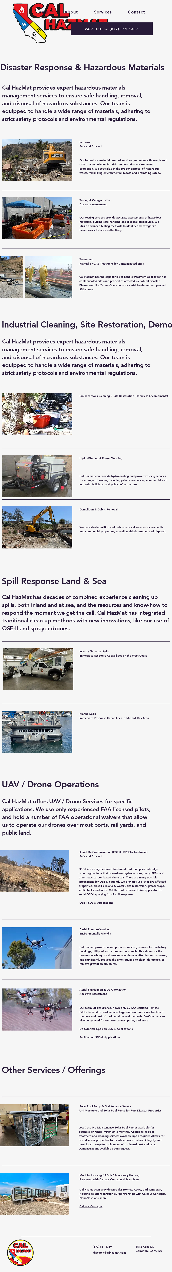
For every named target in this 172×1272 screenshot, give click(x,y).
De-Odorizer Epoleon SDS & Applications (106, 1029)
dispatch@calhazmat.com (109, 1252)
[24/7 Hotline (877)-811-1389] (112, 28)
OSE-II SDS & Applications (96, 902)
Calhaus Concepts (91, 1206)
